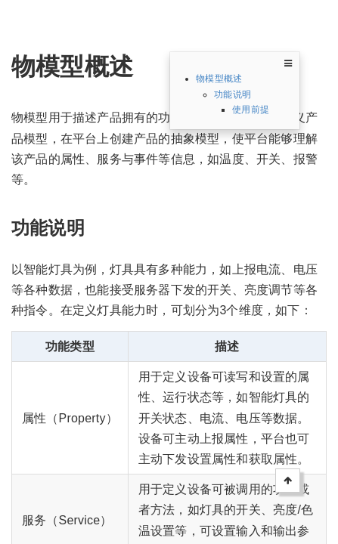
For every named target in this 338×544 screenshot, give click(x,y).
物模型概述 (219, 78)
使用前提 (250, 109)
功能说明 (232, 94)
